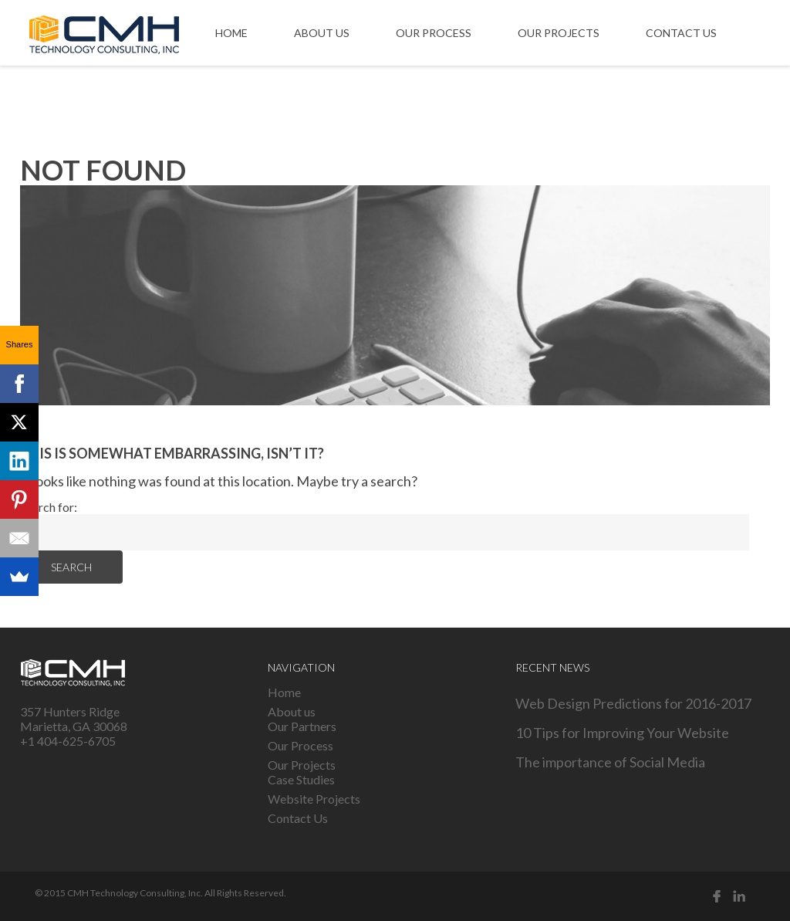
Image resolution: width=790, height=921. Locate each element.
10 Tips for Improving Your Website (622, 732)
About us (321, 32)
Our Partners (302, 726)
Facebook (716, 896)
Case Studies (301, 779)
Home (231, 32)
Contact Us (681, 32)
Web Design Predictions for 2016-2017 (633, 703)
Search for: (48, 506)
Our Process (433, 32)
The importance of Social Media (610, 761)
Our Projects (558, 32)
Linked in (739, 896)
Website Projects (314, 798)
